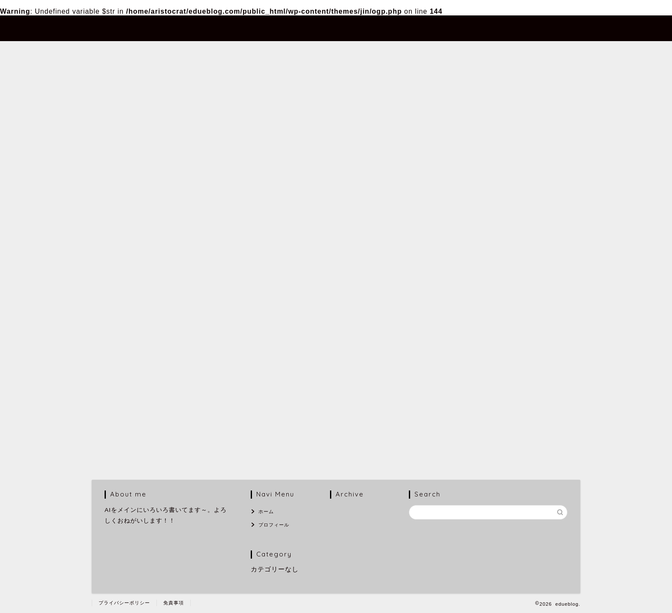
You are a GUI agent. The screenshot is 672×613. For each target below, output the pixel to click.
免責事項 (173, 602)
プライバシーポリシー (124, 602)
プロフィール (512, 29)
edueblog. (114, 27)
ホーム (459, 29)
